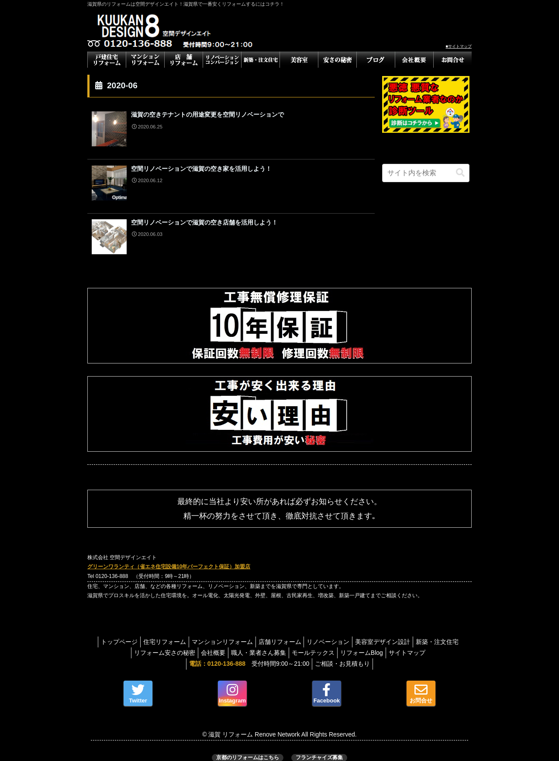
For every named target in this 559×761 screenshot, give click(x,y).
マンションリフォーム (244, 633)
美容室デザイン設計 (415, 633)
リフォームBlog (392, 643)
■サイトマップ (459, 46)
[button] (460, 173)
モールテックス (340, 643)
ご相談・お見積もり (344, 655)
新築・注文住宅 (120, 643)
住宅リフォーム (183, 633)
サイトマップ (442, 643)
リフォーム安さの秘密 (181, 643)
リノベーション (357, 633)
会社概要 (233, 643)
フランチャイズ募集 (319, 749)
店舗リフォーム (305, 633)
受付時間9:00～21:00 (247, 655)
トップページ (134, 633)
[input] (425, 173)
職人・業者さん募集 (282, 643)
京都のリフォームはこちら (247, 749)
